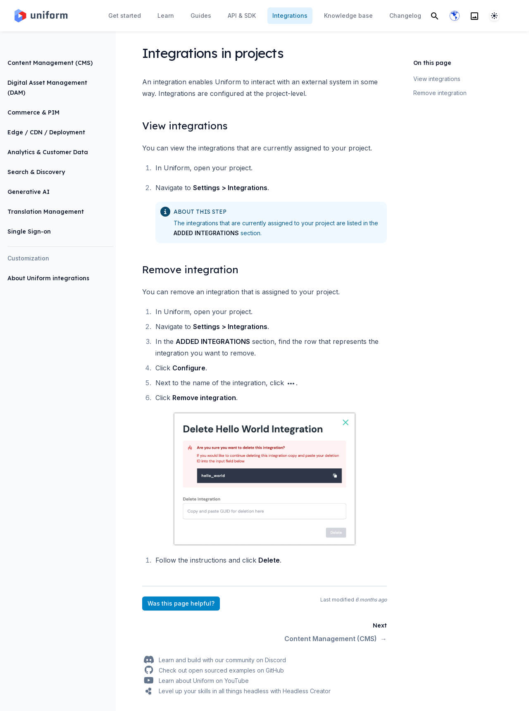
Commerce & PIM (33, 112)
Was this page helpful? (181, 603)
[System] (494, 16)
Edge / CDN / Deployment (46, 132)
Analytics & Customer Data (47, 152)
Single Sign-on (29, 231)
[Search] (435, 15)
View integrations (436, 78)
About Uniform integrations (48, 278)
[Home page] (40, 15)
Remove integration (440, 92)
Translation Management (45, 211)
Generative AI (28, 192)
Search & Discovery (36, 172)
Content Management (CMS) (50, 63)
